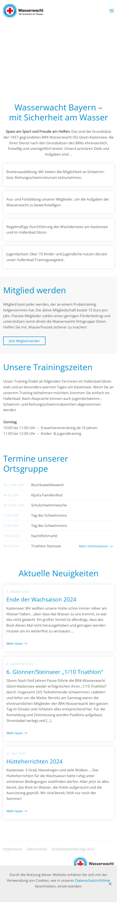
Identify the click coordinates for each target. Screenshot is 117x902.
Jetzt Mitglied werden (24, 341)
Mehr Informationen (93, 546)
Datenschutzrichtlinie (92, 880)
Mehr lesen (14, 643)
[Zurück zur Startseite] (23, 10)
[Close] (110, 883)
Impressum (12, 852)
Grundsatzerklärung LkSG (73, 852)
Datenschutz (37, 852)
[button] (112, 10)
